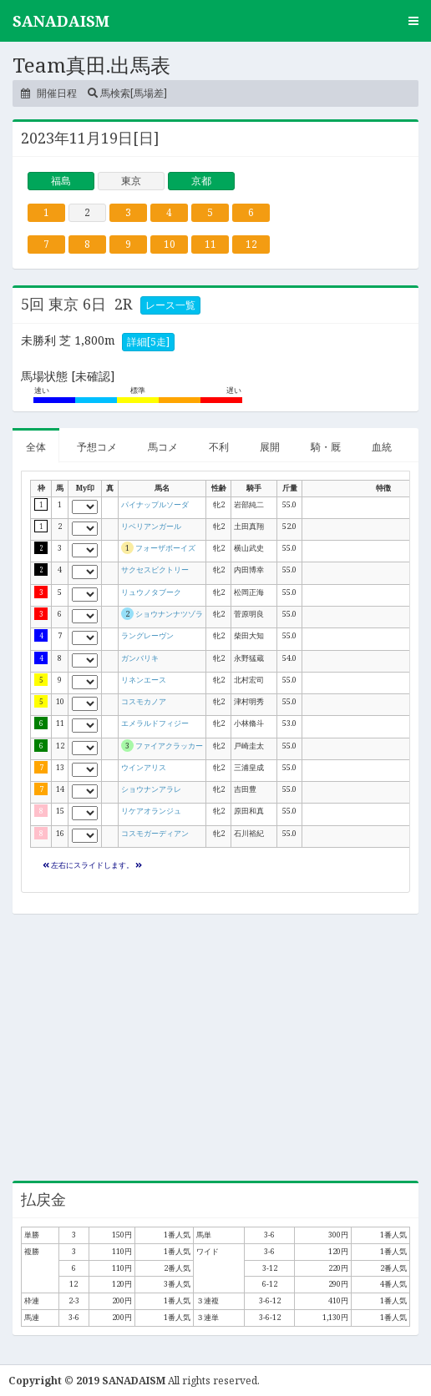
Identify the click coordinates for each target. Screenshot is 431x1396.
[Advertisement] (215, 1047)
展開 (270, 447)
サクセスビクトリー (155, 569)
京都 (201, 181)
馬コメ (163, 447)
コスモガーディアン (155, 833)
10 (169, 244)
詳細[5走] (148, 342)
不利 (219, 447)
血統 (382, 447)
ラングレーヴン (147, 635)
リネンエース (143, 679)
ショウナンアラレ (151, 789)
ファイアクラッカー (169, 745)
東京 (131, 181)
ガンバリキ (140, 658)
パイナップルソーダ (155, 504)
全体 (36, 447)
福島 (61, 181)
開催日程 (49, 93)
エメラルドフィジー (155, 723)
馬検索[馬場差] (127, 93)
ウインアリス (143, 767)
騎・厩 (326, 447)
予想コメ (97, 447)
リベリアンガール (151, 526)
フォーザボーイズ (165, 547)
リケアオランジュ (151, 810)
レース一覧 (170, 305)
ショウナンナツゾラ (169, 613)
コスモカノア (143, 701)
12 (251, 244)
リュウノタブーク (151, 592)
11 (210, 244)
